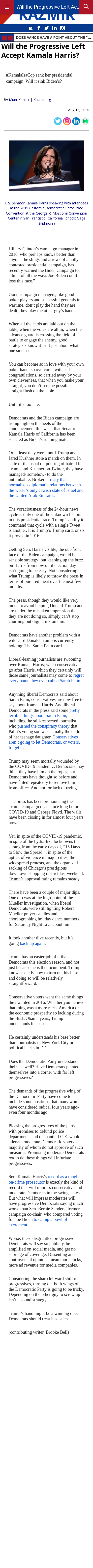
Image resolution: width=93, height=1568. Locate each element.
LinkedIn (55, 28)
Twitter (47, 28)
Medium (31, 28)
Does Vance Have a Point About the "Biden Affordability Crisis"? (53, 38)
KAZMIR (46, 14)
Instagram (62, 28)
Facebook (39, 28)
